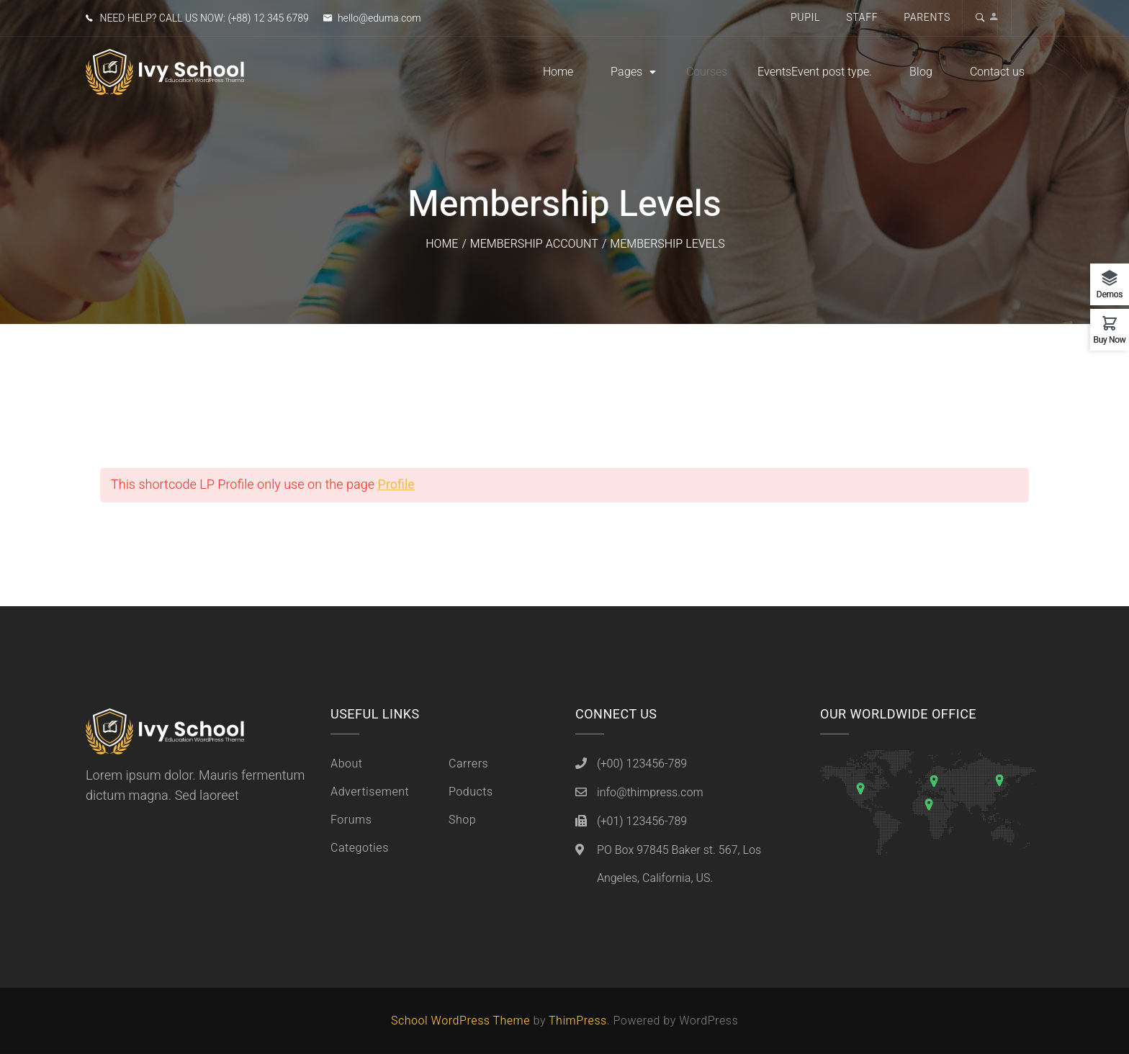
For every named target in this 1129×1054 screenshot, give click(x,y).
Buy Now (1109, 338)
